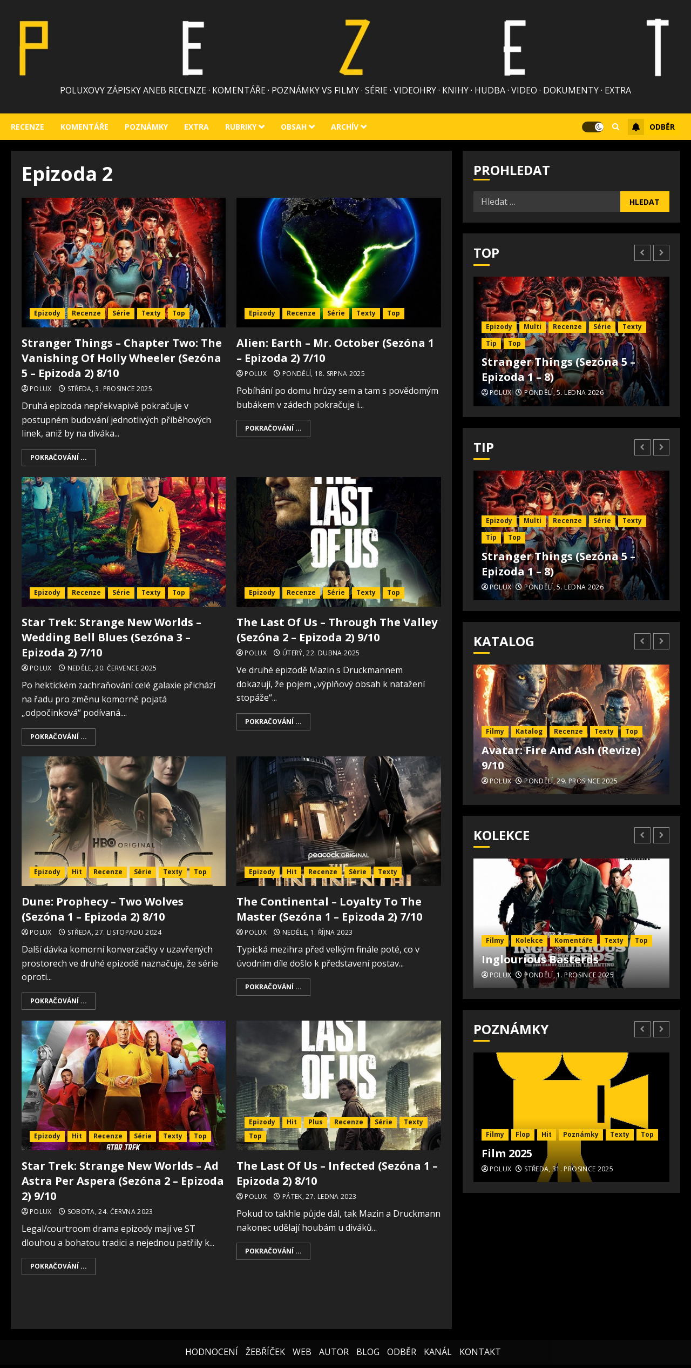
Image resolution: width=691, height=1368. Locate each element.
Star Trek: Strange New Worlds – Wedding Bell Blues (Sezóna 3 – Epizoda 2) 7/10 (111, 637)
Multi (532, 326)
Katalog (529, 731)
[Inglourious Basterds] (571, 923)
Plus (315, 1121)
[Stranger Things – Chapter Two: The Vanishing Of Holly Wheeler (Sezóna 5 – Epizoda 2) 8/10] (124, 262)
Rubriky (240, 127)
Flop (523, 1134)
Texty (151, 313)
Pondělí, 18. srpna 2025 (323, 374)
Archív (344, 127)
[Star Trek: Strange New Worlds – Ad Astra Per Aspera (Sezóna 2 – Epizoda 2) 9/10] (124, 1085)
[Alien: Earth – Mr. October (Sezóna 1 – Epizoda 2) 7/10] (338, 262)
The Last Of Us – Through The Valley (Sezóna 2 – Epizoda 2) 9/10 (336, 630)
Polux (41, 389)
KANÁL (438, 1341)
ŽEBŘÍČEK (265, 1341)
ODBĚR (401, 1341)
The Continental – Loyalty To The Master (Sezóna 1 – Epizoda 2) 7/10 (329, 909)
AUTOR (334, 1341)
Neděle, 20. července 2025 (112, 668)
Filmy (495, 731)
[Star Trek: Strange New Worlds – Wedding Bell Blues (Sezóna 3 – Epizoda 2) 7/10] (124, 542)
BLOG (368, 1341)
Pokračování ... (58, 457)
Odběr (651, 127)
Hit (77, 871)
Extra (196, 127)
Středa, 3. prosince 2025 (110, 389)
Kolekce (529, 940)
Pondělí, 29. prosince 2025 (571, 781)
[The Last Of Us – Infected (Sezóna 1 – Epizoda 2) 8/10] (338, 1085)
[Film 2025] (571, 1117)
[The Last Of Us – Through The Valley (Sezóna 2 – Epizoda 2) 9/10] (338, 542)
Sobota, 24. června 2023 (110, 1212)
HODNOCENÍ (211, 1341)
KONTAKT (480, 1341)
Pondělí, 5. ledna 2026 (564, 392)
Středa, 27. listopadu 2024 (114, 932)
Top (178, 313)
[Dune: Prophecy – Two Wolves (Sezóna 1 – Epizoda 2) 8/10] (124, 821)
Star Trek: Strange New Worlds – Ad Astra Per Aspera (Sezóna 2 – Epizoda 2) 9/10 (123, 1180)
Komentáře (84, 127)
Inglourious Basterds (540, 959)
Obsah (294, 127)
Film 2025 (507, 1153)
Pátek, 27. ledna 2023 (319, 1196)
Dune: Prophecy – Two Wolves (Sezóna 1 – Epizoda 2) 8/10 (103, 909)
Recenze (27, 127)
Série (121, 313)
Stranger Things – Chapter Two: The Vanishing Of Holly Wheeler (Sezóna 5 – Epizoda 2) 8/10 (122, 358)
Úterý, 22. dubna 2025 (321, 653)
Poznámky (146, 127)
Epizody (47, 313)
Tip (491, 343)
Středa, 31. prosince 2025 (568, 1169)
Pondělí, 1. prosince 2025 (569, 975)
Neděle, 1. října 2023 (317, 932)
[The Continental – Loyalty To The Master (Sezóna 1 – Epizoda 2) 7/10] (338, 821)
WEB (302, 1341)
